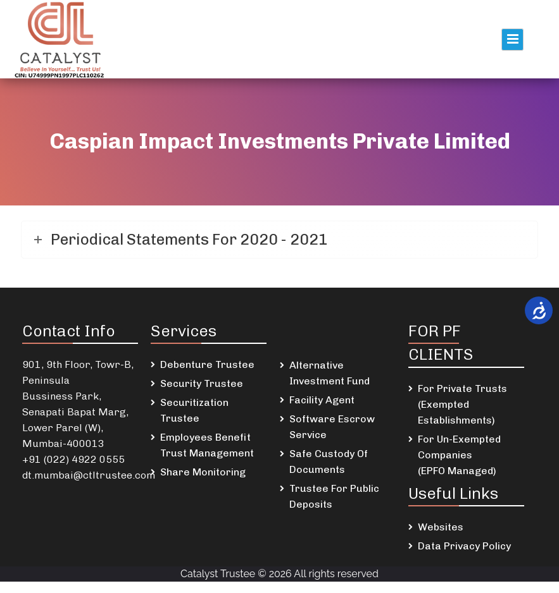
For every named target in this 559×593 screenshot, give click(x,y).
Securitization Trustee (194, 410)
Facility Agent (322, 400)
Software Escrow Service (332, 427)
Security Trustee (201, 383)
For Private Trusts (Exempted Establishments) (462, 404)
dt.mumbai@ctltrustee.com (88, 475)
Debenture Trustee (207, 364)
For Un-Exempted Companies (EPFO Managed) (459, 455)
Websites (440, 527)
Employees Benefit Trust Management (207, 445)
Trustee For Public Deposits (334, 496)
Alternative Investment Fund (329, 373)
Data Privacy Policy (464, 546)
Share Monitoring (203, 472)
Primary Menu (512, 39)
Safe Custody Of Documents (328, 461)
